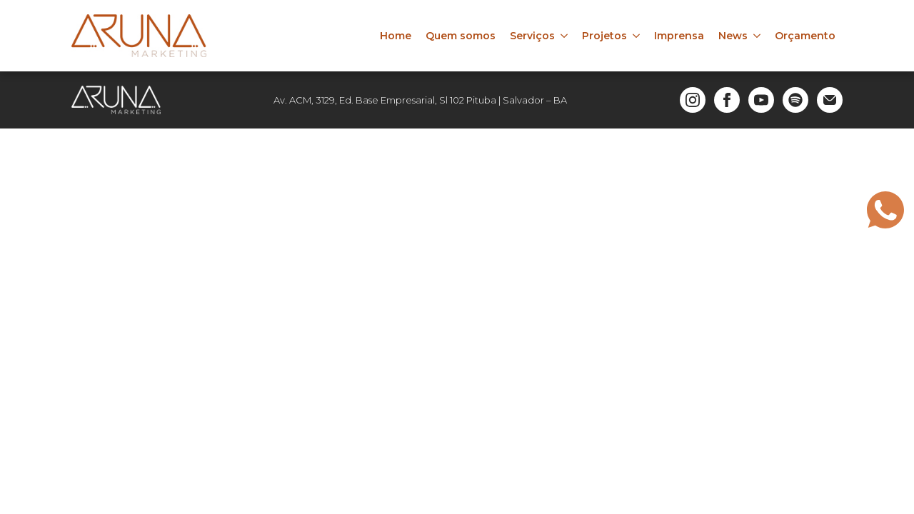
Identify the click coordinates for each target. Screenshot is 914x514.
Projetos (604, 35)
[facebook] (727, 100)
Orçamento (805, 35)
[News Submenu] (758, 35)
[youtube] (761, 100)
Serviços (532, 35)
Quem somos (461, 35)
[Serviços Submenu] (565, 35)
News (733, 35)
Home (395, 35)
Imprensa (679, 35)
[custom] (795, 100)
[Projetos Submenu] (637, 35)
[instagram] (692, 100)
